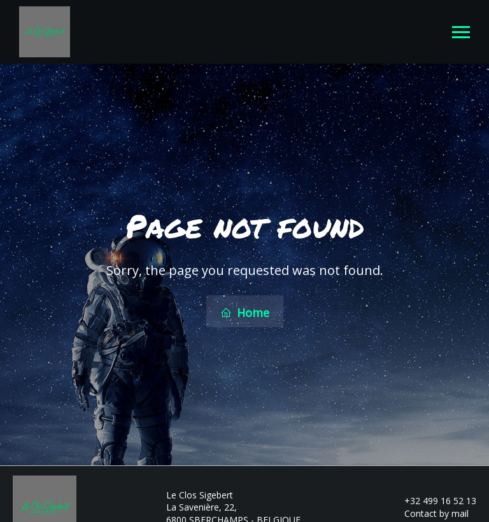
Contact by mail (429, 512)
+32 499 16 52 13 (433, 499)
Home (244, 312)
